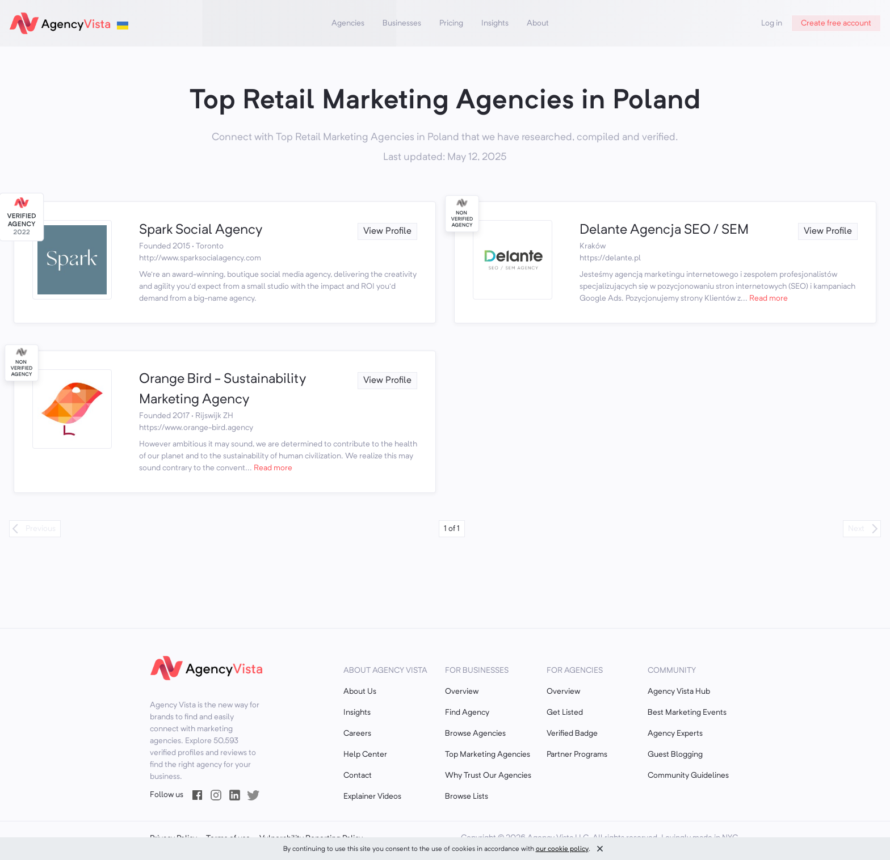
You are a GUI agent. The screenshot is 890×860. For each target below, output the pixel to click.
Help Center (365, 754)
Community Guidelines (688, 775)
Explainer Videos (372, 796)
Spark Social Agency (200, 230)
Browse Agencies (475, 733)
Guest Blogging (675, 754)
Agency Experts (675, 733)
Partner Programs (577, 754)
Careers (357, 733)
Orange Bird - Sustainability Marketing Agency (222, 390)
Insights (495, 23)
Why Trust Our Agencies (488, 775)
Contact (357, 775)
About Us (359, 691)
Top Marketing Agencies (487, 754)
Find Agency (467, 712)
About (538, 23)
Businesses (402, 23)
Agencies (347, 23)
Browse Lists (466, 796)
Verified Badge (572, 733)
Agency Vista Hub (679, 691)
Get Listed (565, 712)
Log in (771, 23)
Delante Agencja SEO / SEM (664, 230)
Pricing (451, 23)
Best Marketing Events (687, 712)
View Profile (387, 231)
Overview (461, 691)
